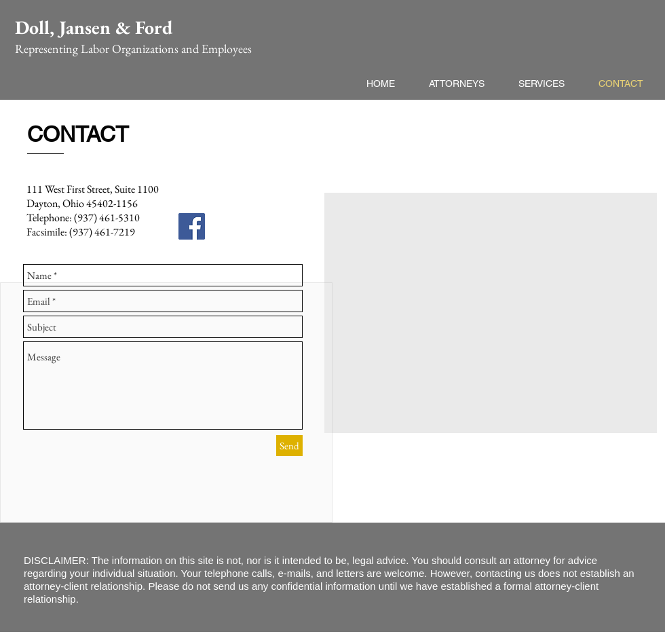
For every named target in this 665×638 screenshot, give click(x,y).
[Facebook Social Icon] (191, 226)
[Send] (289, 445)
